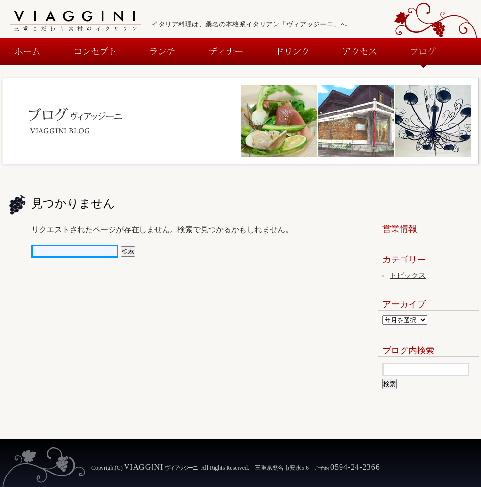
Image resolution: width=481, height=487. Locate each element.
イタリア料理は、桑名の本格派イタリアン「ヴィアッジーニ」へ (249, 24)
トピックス (408, 275)
